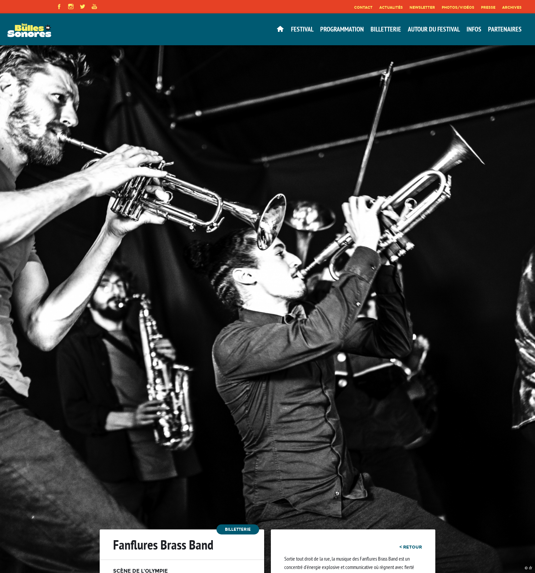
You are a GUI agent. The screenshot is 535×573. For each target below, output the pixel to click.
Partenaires (505, 29)
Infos (474, 29)
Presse (488, 7)
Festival (302, 29)
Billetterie (386, 29)
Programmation (342, 29)
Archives (512, 7)
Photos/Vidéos (458, 7)
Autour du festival (434, 29)
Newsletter (422, 7)
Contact (363, 7)
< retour (410, 547)
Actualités (391, 7)
